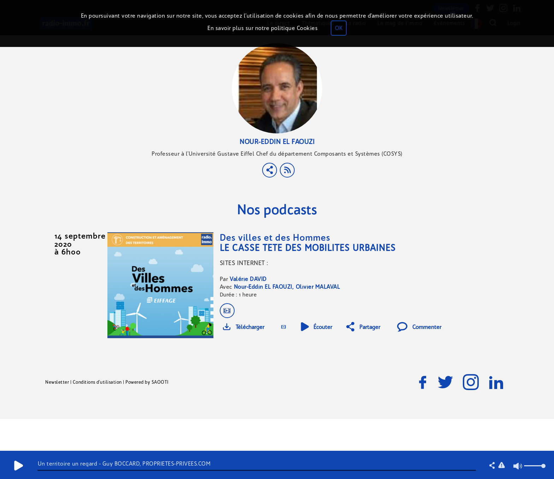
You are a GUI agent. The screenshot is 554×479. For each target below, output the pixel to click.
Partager (363, 327)
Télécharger (243, 327)
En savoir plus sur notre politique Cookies (262, 28)
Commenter (419, 327)
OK (338, 28)
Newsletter (57, 382)
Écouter (316, 327)
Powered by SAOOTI (147, 382)
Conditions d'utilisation (97, 382)
